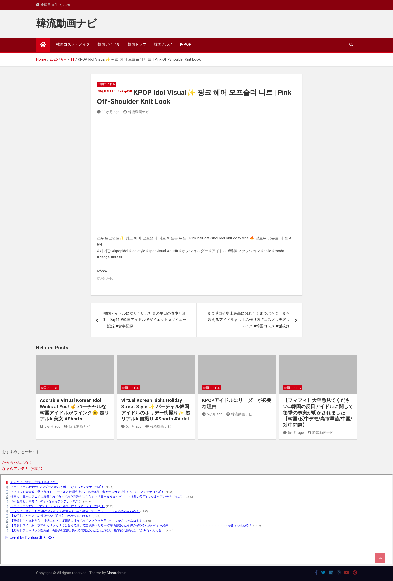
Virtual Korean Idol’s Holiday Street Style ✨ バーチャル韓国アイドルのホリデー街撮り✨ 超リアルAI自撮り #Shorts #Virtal (155, 409)
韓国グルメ (163, 44)
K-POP (185, 44)
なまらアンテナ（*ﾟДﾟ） (23, 468)
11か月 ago (108, 112)
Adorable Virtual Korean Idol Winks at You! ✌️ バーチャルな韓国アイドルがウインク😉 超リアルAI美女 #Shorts (74, 409)
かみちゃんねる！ (17, 462)
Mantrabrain (116, 573)
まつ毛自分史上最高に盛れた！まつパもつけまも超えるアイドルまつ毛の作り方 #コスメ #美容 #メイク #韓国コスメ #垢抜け (248, 319)
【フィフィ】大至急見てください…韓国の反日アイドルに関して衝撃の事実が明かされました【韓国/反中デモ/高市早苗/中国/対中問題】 (318, 412)
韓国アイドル (108, 44)
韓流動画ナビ (66, 23)
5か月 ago (50, 426)
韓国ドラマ (137, 44)
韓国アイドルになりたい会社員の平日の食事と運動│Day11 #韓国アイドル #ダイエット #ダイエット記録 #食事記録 (144, 319)
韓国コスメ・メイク (73, 44)
